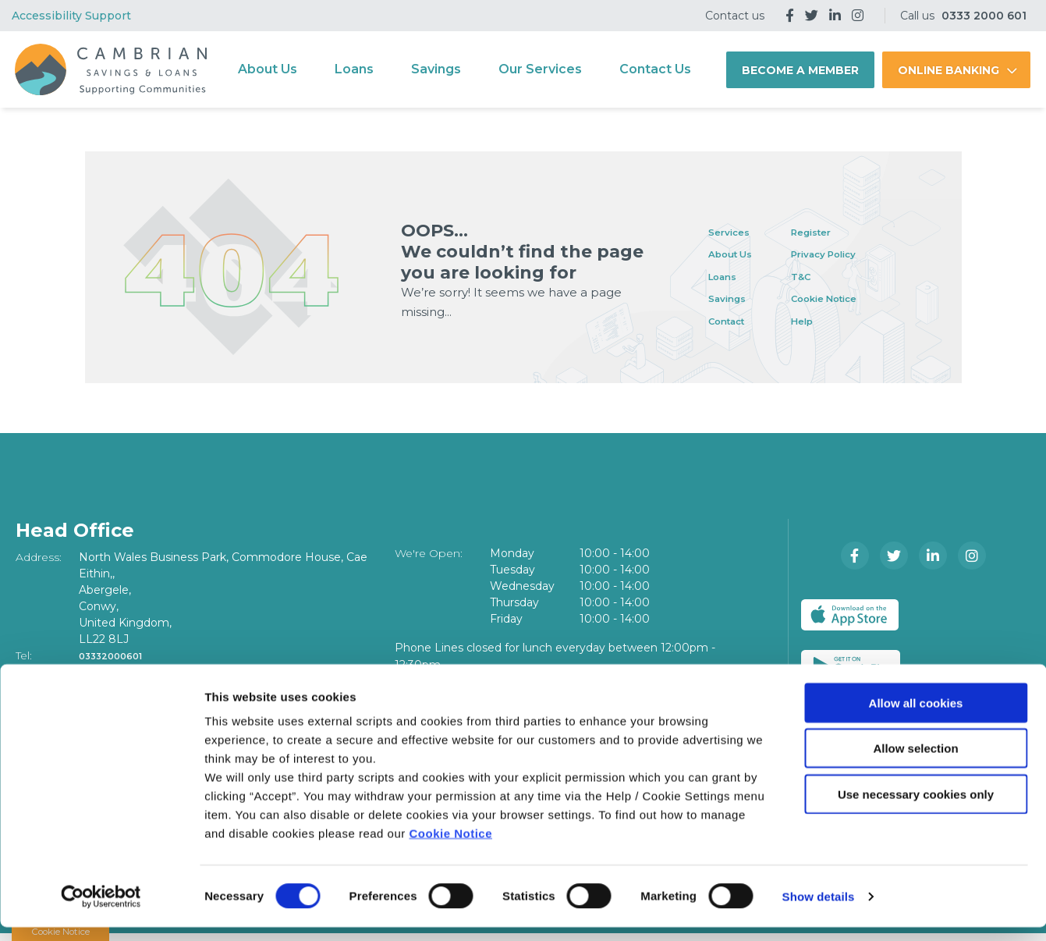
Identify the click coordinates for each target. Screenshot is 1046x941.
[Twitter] (811, 15)
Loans (354, 69)
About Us (267, 69)
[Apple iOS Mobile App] (857, 614)
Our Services (540, 69)
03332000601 (118, 655)
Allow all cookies (916, 716)
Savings (436, 69)
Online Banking (948, 70)
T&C (822, 275)
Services (734, 231)
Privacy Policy (852, 253)
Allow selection (915, 762)
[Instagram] (857, 15)
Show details (818, 910)
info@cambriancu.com (145, 672)
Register (835, 231)
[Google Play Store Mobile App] (977, 614)
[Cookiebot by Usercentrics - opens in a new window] (101, 910)
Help (823, 320)
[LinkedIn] (835, 15)
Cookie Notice (450, 847)
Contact (732, 320)
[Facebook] (789, 15)
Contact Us (655, 69)
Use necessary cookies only (916, 808)
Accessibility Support (71, 16)
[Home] (108, 70)
